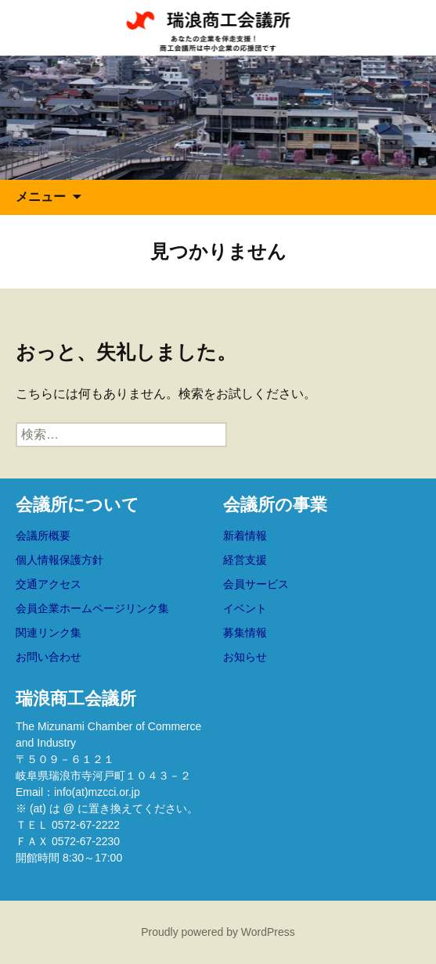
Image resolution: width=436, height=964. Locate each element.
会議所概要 (43, 535)
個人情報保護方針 (59, 560)
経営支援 (245, 560)
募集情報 (245, 632)
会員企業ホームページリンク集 (92, 608)
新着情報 (245, 535)
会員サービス (256, 584)
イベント (245, 608)
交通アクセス (48, 584)
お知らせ (245, 656)
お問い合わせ (48, 656)
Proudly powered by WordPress (218, 932)
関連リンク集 (48, 632)
